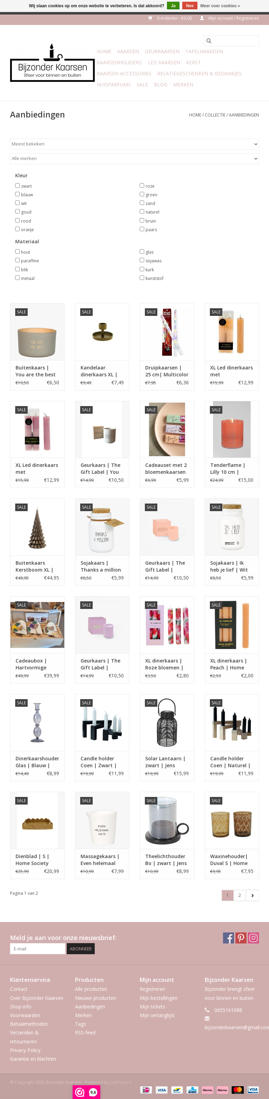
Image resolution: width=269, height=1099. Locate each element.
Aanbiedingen (244, 115)
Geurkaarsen (162, 51)
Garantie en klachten (33, 1058)
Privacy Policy (25, 1050)
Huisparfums (114, 84)
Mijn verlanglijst (157, 1015)
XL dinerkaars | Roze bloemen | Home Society (164, 664)
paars (151, 230)
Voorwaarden (25, 1015)
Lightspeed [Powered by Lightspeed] (120, 1082)
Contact (19, 989)
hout (25, 252)
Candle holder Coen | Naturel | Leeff (230, 762)
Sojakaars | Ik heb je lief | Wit (229, 566)
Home (104, 51)
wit (24, 203)
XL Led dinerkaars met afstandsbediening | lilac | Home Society (37, 469)
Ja (173, 5)
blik (24, 270)
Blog (160, 84)
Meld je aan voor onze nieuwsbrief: (63, 937)
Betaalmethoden (29, 1024)
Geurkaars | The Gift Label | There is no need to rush (101, 664)
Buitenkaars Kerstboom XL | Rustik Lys (35, 566)
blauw (27, 195)
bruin (151, 221)
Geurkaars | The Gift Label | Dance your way (165, 566)
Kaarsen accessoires (124, 73)
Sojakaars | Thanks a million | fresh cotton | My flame (101, 566)
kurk (150, 270)
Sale (142, 84)
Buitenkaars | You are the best (36, 371)
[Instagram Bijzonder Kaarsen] (253, 937)
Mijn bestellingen (158, 998)
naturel (152, 212)
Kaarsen (128, 51)
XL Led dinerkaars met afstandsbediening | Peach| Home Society (232, 371)
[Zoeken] (231, 40)
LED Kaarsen (164, 62)
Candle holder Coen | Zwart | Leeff (99, 762)
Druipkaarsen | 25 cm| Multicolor (166, 371)
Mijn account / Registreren (229, 18)
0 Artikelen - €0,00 (170, 18)
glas (150, 252)
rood (26, 221)
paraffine (30, 261)
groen (151, 195)
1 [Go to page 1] (227, 895)
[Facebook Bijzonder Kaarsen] (228, 937)
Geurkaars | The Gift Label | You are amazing (100, 469)
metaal (28, 278)
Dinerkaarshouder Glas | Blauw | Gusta (37, 762)
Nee (190, 5)
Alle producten (91, 989)
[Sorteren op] (134, 144)
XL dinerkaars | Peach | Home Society (228, 664)
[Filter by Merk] (134, 158)
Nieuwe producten (95, 998)
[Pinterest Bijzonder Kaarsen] (241, 937)
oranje (27, 230)
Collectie (215, 115)
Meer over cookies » (220, 5)
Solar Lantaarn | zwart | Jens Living (165, 762)
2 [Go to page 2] (240, 895)
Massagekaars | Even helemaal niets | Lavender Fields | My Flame (102, 860)
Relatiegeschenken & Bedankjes (199, 73)
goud (26, 212)
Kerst (193, 62)
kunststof (155, 278)
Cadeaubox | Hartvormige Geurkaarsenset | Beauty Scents (37, 664)
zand (150, 203)
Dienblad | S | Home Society (32, 859)
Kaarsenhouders (119, 62)
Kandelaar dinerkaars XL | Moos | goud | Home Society (99, 371)
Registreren (152, 989)
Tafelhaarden (204, 51)
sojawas (153, 261)
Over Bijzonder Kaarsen (36, 998)
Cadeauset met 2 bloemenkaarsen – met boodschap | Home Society (166, 469)
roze (150, 186)
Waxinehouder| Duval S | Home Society (229, 860)
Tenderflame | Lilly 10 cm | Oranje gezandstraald (228, 469)
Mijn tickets (152, 1006)
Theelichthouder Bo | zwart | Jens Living (166, 860)
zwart (26, 186)
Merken (183, 84)
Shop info (20, 1006)
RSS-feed (85, 1032)
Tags (80, 1024)
